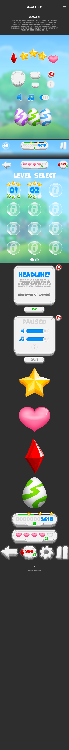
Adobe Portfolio (37, 571)
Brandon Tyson (34, 6)
